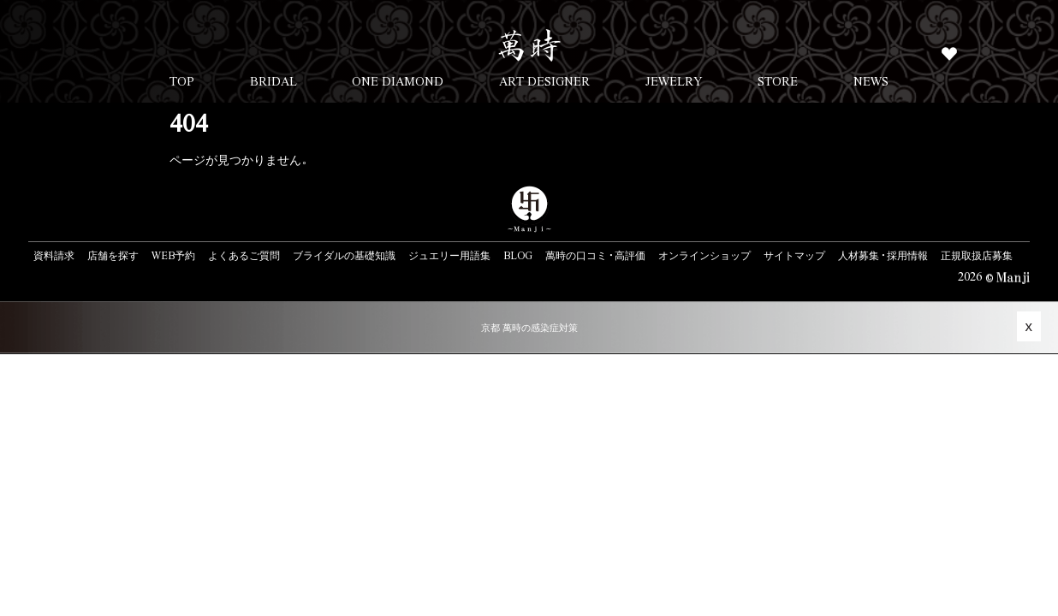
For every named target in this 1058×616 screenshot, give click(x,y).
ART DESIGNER (544, 80)
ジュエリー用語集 (449, 255)
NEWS (871, 80)
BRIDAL (273, 80)
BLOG (517, 255)
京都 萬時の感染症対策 (529, 327)
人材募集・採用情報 (883, 255)
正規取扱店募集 (977, 255)
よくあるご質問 (244, 255)
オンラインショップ (704, 255)
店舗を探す (113, 255)
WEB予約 (173, 255)
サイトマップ (794, 255)
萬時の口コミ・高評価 (595, 255)
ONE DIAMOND (397, 80)
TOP (181, 80)
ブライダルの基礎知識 (344, 255)
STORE (778, 80)
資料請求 (53, 255)
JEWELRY (674, 80)
